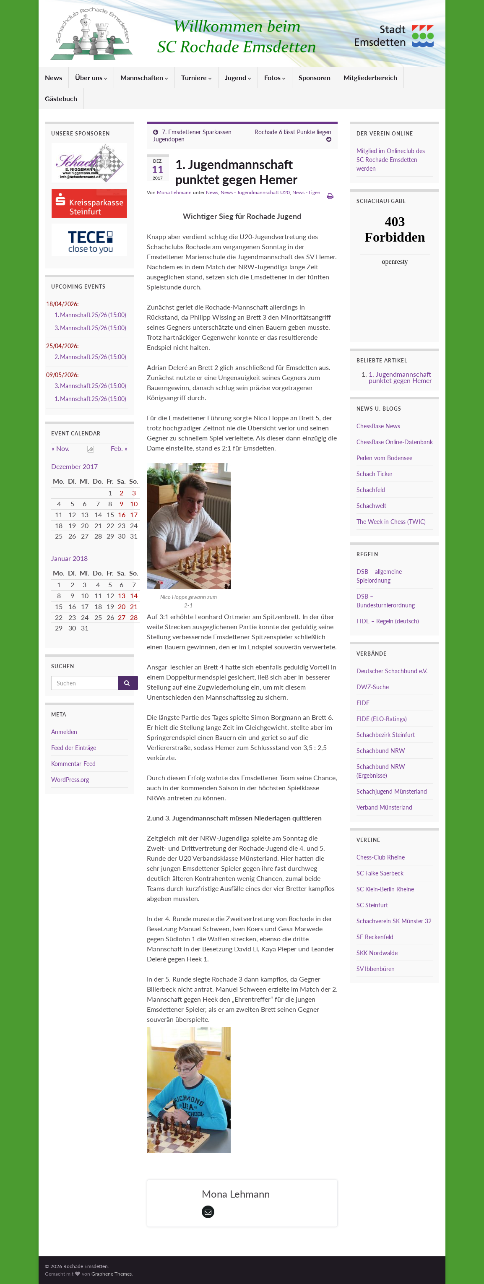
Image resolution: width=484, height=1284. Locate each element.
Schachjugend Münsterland (391, 791)
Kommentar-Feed (73, 763)
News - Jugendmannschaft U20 (255, 192)
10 (134, 504)
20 (121, 606)
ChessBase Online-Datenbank (394, 441)
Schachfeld (370, 489)
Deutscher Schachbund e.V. (391, 671)
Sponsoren (314, 77)
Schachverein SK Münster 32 (394, 921)
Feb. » (119, 448)
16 (121, 514)
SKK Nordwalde (377, 952)
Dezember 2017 (74, 466)
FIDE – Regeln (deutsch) (387, 621)
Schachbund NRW (380, 750)
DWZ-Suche (372, 686)
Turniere (196, 77)
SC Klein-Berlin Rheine (385, 889)
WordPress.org (70, 779)
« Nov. (61, 448)
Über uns (91, 77)
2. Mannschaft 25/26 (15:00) (90, 356)
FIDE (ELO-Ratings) (381, 718)
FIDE (363, 702)
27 (121, 617)
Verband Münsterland (384, 807)
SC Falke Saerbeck (379, 873)
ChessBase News (378, 426)
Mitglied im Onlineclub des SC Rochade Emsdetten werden (390, 159)
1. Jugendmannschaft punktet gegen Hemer (400, 377)
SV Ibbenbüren (375, 968)
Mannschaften (144, 77)
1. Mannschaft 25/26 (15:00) (90, 314)
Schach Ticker (374, 473)
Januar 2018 (69, 558)
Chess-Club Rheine (380, 857)
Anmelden (64, 731)
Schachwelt (371, 505)
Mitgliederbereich (370, 77)
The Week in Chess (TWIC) (391, 521)
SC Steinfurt (372, 905)
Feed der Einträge (73, 747)
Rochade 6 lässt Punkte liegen (293, 131)
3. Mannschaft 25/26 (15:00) (90, 327)
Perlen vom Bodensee (384, 457)
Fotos (275, 77)
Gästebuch (61, 98)
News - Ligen (306, 192)
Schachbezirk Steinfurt (385, 734)
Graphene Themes (111, 1274)
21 (134, 606)
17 (134, 514)
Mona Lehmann (174, 192)
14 (134, 595)
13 (121, 595)
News (53, 77)
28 (134, 617)
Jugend (238, 77)
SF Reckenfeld (374, 936)
